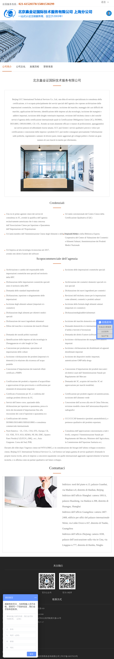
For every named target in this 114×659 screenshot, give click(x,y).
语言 (103, 2)
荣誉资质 (48, 66)
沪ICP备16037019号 (69, 656)
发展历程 (34, 66)
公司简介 (7, 66)
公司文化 (20, 66)
